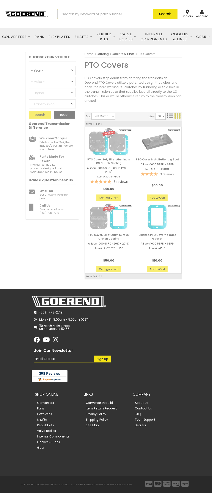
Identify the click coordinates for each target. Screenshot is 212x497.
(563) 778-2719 (51, 312)
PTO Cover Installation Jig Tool (157, 159)
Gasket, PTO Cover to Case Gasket (157, 236)
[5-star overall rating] (109, 182)
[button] (117, 14)
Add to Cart (157, 197)
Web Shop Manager (121, 484)
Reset (64, 115)
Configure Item (109, 197)
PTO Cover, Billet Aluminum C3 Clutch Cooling (109, 236)
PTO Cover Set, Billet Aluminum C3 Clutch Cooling (108, 161)
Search (40, 115)
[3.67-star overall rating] (157, 174)
